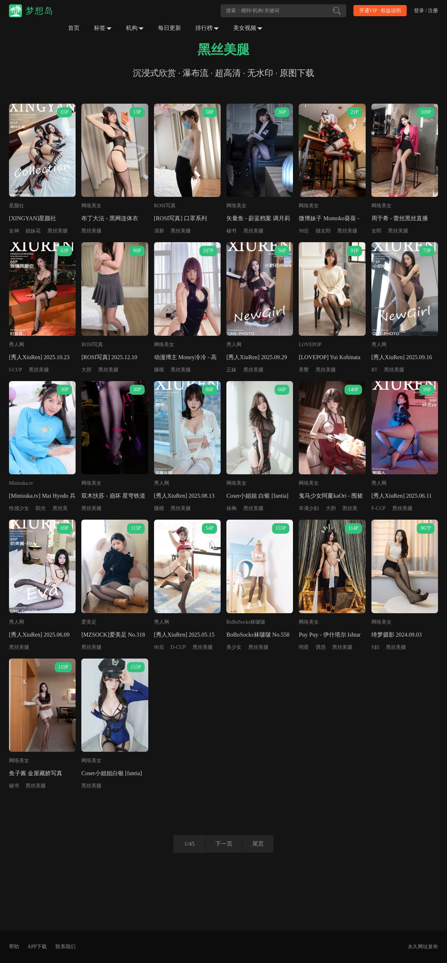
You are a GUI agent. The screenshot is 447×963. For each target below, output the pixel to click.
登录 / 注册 (426, 10)
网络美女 (91, 205)
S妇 (375, 647)
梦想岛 (40, 10)
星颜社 (16, 205)
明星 (304, 647)
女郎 (376, 231)
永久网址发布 (423, 946)
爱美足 (88, 622)
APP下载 (37, 946)
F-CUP (378, 508)
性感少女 (19, 508)
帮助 (14, 946)
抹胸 (231, 508)
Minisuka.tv (21, 483)
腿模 (159, 369)
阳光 (41, 508)
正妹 (231, 369)
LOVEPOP (310, 344)
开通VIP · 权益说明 (380, 10)
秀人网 (16, 344)
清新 (159, 231)
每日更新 (169, 28)
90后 (304, 231)
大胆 (86, 369)
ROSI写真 (165, 205)
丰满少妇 (309, 508)
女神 (14, 231)
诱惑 (321, 647)
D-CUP (178, 647)
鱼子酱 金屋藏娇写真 (35, 773)
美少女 (233, 647)
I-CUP (15, 369)
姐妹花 (33, 231)
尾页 (259, 844)
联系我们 (65, 946)
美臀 (304, 369)
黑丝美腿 (58, 231)
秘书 (231, 231)
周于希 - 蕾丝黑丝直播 (399, 218)
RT (374, 369)
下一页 (222, 844)
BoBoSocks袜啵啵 (245, 622)
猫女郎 (323, 231)
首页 (74, 28)
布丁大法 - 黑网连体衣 (109, 218)
